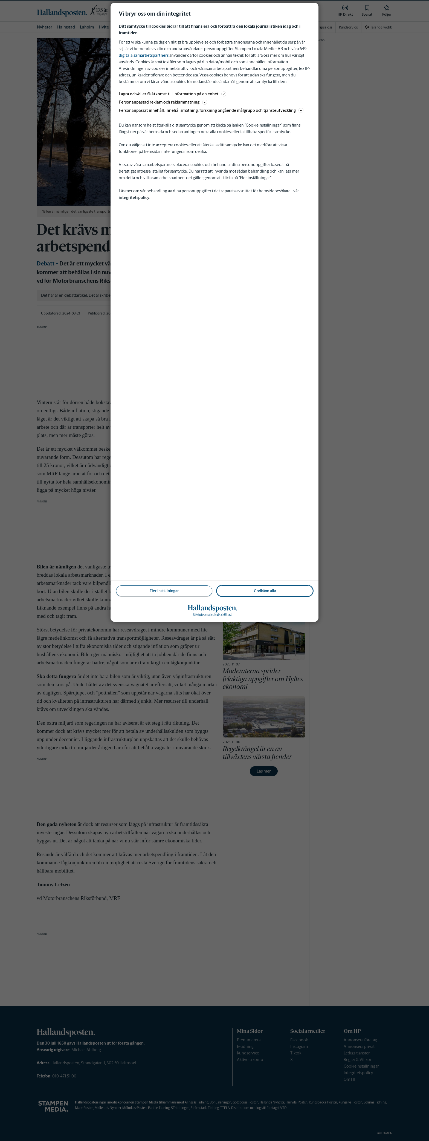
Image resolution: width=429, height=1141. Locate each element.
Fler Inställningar (164, 590)
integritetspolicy (134, 197)
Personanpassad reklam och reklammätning (163, 102)
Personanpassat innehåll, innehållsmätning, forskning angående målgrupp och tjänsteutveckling (211, 110)
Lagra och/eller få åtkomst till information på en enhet (172, 93)
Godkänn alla (265, 590)
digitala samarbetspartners (144, 55)
